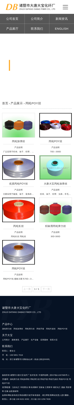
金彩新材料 (14, 391)
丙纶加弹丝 (18, 329)
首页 (5, 103)
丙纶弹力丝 (30, 329)
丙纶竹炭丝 (51, 329)
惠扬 (63, 387)
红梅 (6, 391)
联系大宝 (54, 340)
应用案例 (44, 340)
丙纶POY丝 (33, 103)
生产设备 (34, 340)
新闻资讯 (62, 18)
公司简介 (37, 18)
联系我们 (37, 28)
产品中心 (7, 324)
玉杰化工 (16, 387)
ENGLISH (62, 28)
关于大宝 (7, 335)
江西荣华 (48, 387)
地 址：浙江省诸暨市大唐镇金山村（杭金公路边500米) (26, 359)
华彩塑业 (24, 387)
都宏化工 (57, 387)
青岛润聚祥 (33, 387)
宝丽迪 (41, 387)
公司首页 (12, 18)
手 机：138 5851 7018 (12, 355)
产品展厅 (12, 28)
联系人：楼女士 (9, 351)
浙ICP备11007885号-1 (59, 375)
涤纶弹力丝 (7, 329)
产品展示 (17, 103)
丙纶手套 (40, 329)
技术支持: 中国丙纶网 (39, 375)
